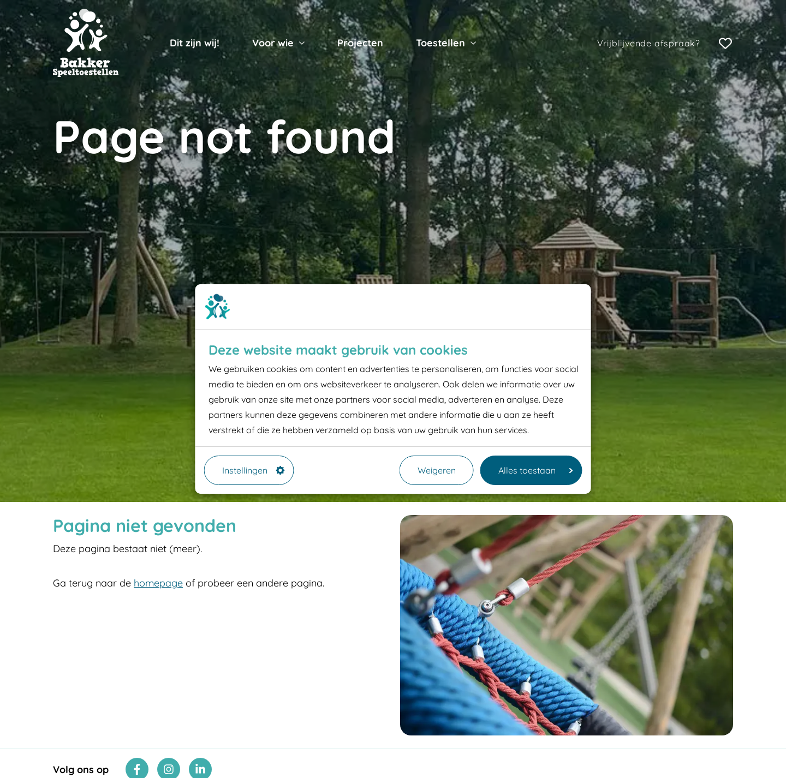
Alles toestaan (535, 470)
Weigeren (437, 470)
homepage (158, 583)
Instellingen (253, 470)
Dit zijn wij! (194, 43)
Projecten (360, 43)
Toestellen (440, 43)
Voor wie (273, 43)
